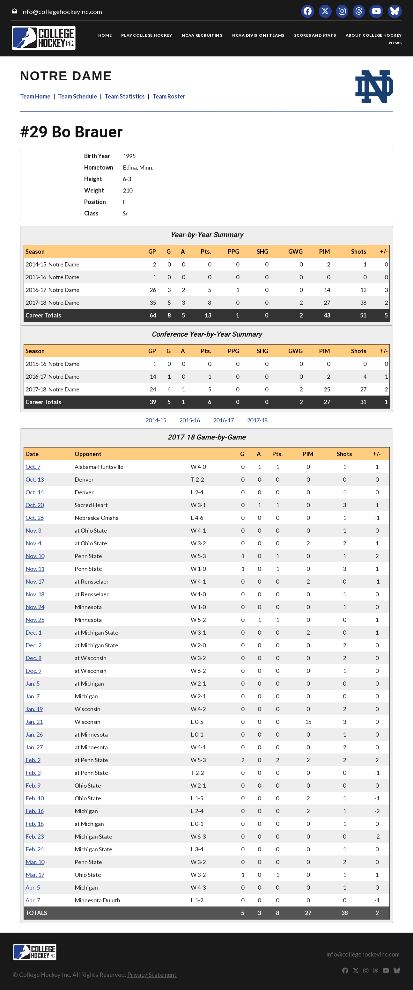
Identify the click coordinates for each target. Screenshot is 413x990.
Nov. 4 (33, 543)
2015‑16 (189, 420)
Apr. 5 (33, 887)
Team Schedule (77, 96)
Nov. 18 (35, 594)
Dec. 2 (33, 645)
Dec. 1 (33, 632)
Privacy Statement (152, 974)
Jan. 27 (34, 747)
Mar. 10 (35, 861)
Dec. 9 (33, 670)
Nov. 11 (35, 568)
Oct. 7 (33, 466)
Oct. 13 (35, 479)
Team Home (35, 96)
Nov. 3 (33, 530)
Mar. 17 (35, 874)
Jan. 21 (34, 721)
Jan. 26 (34, 734)
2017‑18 (257, 420)
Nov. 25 (35, 619)
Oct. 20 (35, 504)
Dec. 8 (33, 657)
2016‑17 (223, 420)
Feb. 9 (33, 785)
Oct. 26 (35, 517)
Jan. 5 (33, 683)
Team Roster (168, 96)
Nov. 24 (35, 606)
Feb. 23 (35, 836)
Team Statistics (125, 96)
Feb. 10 (35, 798)
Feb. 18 (35, 823)
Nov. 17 (35, 581)
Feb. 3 (33, 772)
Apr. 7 (33, 900)
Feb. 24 (35, 849)
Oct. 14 (35, 492)
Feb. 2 (33, 759)
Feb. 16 (35, 810)
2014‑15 (155, 420)
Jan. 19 (34, 708)
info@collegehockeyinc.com (61, 11)
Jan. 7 (33, 696)
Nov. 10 (35, 555)
